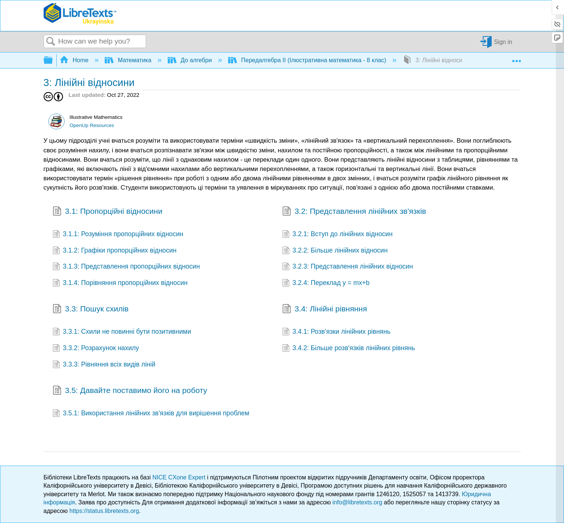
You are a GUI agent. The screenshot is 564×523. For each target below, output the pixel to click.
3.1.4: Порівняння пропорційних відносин (120, 283)
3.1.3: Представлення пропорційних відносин (126, 267)
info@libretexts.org (357, 502)
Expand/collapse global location (516, 58)
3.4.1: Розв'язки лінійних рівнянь (336, 332)
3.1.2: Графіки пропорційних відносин (115, 251)
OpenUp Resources (91, 125)
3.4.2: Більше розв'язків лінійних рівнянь (348, 348)
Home (75, 60)
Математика (129, 60)
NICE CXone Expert (179, 477)
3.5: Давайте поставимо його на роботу (130, 391)
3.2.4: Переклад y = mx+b (326, 283)
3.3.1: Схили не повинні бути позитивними (122, 332)
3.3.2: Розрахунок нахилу (96, 348)
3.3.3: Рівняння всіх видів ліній (104, 365)
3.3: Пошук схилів (91, 309)
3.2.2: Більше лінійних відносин (335, 251)
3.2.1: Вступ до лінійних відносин (337, 234)
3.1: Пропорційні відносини (108, 212)
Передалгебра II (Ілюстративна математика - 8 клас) (308, 60)
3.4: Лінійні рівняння (324, 309)
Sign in (503, 41)
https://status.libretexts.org (104, 511)
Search (51, 41)
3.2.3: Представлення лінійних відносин (347, 267)
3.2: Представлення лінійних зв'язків (354, 212)
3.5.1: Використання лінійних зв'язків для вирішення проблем (151, 413)
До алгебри (191, 60)
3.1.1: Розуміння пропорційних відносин (118, 234)
